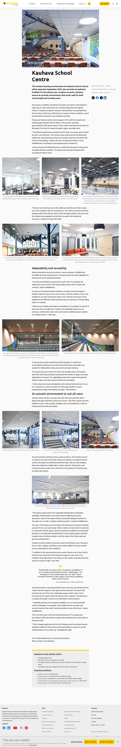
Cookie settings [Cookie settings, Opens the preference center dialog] (76, 742)
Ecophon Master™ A (63, 198)
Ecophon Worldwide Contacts (99, 731)
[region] (60, 742)
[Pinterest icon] (26, 729)
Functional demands (47, 725)
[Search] (113, 4)
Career (66, 718)
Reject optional (90, 742)
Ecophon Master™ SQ (84, 260)
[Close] (118, 742)
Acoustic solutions (47, 715)
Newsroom (67, 731)
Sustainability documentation (72, 721)
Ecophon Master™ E (70, 353)
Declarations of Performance (72, 711)
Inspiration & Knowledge (49, 721)
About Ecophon (68, 715)
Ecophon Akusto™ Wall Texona (57, 680)
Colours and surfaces (48, 728)
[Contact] (104, 3)
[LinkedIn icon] (9, 729)
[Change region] (117, 4)
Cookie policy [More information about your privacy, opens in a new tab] (33, 745)
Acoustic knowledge (47, 711)
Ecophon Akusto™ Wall (44, 678)
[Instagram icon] (21, 729)
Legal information (69, 725)
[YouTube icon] (15, 729)
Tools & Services (46, 731)
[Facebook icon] (4, 729)
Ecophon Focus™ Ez (11, 450)
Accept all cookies (106, 742)
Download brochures (70, 728)
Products (44, 718)
